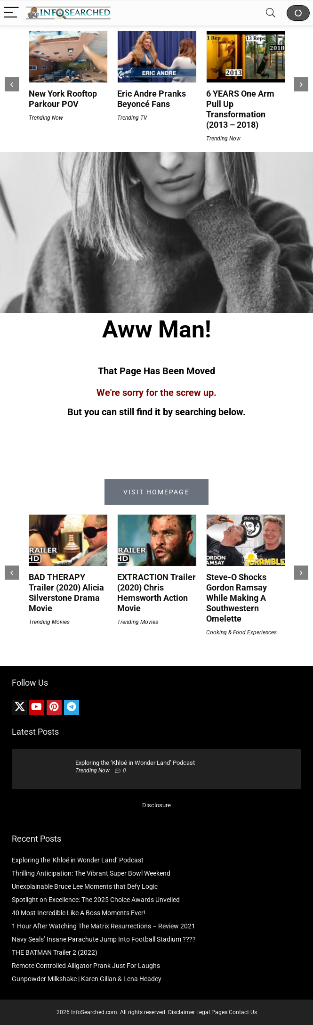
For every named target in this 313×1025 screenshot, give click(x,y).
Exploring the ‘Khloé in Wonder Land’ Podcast (135, 762)
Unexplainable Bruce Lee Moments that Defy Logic (85, 886)
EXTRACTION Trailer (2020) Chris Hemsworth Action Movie (156, 592)
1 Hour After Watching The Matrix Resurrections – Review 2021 (103, 926)
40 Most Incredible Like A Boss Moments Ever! (78, 913)
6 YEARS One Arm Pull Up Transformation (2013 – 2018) (240, 109)
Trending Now (46, 118)
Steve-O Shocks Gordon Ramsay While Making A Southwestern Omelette (236, 597)
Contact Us (243, 1012)
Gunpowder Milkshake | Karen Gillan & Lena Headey (86, 979)
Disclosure (156, 805)
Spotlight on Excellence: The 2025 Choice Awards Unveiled (96, 899)
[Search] (270, 12)
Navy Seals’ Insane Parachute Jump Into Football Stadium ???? (104, 939)
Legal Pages (211, 1012)
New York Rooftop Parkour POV (63, 99)
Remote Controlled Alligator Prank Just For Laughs (86, 965)
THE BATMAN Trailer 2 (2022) (54, 952)
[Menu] (11, 12)
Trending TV (132, 118)
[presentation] (12, 84)
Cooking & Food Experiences (241, 632)
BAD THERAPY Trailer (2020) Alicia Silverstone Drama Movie (66, 592)
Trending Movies (49, 622)
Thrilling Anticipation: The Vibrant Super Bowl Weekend (91, 873)
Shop (298, 12)
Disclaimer (181, 1012)
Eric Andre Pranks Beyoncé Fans (151, 99)
